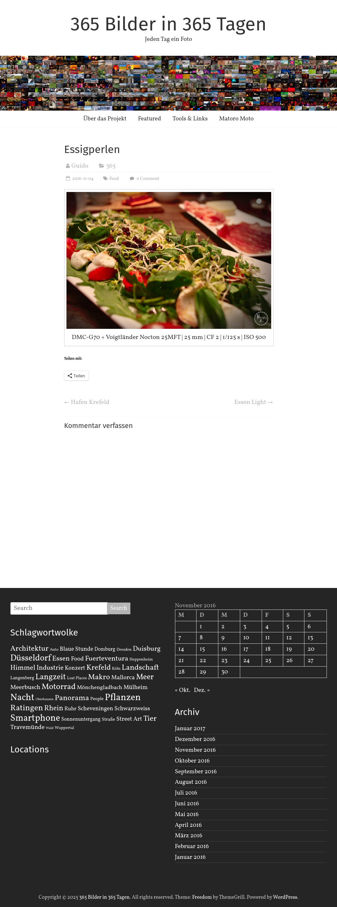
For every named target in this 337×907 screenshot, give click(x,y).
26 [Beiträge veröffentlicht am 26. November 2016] (289, 660)
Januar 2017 (190, 729)
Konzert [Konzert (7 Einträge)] (75, 668)
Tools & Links (190, 119)
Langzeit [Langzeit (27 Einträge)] (50, 677)
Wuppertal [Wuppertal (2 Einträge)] (64, 728)
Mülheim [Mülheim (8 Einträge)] (135, 687)
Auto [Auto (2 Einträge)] (54, 650)
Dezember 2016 (195, 739)
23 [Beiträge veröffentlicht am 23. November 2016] (225, 660)
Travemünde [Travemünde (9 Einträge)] (27, 727)
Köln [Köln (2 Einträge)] (116, 669)
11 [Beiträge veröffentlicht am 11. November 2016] (267, 638)
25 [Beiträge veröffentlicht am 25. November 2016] (268, 660)
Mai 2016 (187, 814)
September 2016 (196, 772)
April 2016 (188, 825)
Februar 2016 (192, 846)
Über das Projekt (105, 119)
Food (114, 179)
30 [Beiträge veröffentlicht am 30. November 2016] (225, 672)
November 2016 (195, 750)
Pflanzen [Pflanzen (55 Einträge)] (123, 697)
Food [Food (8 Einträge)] (77, 659)
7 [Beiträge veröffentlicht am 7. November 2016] (179, 638)
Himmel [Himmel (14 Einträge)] (22, 668)
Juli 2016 (186, 793)
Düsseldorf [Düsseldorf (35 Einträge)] (30, 658)
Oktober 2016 (192, 761)
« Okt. (182, 690)
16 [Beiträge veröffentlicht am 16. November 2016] (224, 649)
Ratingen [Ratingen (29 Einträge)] (26, 708)
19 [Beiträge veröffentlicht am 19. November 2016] (289, 649)
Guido (80, 166)
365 (110, 166)
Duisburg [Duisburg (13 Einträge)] (147, 649)
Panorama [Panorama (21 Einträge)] (72, 698)
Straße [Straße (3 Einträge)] (108, 719)
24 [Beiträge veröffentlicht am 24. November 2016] (246, 660)
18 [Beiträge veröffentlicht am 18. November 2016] (268, 649)
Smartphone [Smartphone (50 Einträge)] (35, 718)
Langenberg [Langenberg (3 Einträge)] (22, 678)
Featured (149, 119)
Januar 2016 (190, 857)
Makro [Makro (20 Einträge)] (99, 677)
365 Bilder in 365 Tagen (169, 24)
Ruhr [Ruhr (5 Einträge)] (70, 708)
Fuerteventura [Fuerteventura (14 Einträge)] (106, 659)
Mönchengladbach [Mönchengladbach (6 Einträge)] (99, 688)
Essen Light (253, 402)
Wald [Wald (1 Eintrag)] (49, 728)
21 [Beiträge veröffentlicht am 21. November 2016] (181, 660)
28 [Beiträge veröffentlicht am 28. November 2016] (181, 672)
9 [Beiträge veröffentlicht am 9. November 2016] (223, 638)
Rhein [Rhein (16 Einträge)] (53, 708)
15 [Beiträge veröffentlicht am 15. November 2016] (202, 649)
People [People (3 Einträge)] (96, 699)
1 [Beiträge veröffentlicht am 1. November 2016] (201, 627)
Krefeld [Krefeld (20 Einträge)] (98, 667)
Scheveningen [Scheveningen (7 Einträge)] (95, 709)
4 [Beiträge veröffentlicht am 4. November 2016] (267, 627)
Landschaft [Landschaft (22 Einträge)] (140, 667)
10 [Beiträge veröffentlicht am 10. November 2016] (246, 638)
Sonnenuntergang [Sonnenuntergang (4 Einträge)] (81, 719)
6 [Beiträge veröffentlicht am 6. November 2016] (309, 627)
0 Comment (143, 179)
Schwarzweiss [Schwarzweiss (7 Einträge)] (132, 709)
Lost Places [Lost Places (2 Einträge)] (77, 678)
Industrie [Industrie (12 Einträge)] (49, 668)
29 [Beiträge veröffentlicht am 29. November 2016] (203, 672)
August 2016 (191, 782)
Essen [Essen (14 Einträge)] (61, 659)
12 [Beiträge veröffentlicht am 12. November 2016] (289, 638)
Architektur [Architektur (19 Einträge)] (29, 649)
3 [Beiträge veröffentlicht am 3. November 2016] (245, 627)
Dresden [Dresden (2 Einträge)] (124, 650)
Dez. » (202, 690)
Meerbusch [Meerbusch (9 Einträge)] (25, 687)
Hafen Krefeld (86, 402)
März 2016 (189, 836)
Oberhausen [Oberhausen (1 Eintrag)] (44, 699)
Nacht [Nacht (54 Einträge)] (22, 697)
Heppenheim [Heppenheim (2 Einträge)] (141, 659)
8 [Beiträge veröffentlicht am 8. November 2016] (201, 638)
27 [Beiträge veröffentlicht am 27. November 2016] (311, 660)
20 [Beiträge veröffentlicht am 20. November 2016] (311, 649)
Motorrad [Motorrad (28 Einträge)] (58, 687)
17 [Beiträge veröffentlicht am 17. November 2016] (246, 649)
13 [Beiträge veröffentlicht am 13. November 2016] (310, 638)
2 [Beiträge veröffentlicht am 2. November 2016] (223, 627)
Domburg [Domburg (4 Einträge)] (104, 649)
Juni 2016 (187, 804)
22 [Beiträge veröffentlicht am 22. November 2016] (203, 660)
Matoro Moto (236, 119)
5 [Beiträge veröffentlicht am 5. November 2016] (287, 627)
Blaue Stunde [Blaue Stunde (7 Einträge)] (76, 649)
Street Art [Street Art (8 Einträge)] (129, 719)
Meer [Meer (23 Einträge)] (145, 677)
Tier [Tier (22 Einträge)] (150, 718)
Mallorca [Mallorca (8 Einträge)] (123, 678)
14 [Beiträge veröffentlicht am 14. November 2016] (181, 649)
